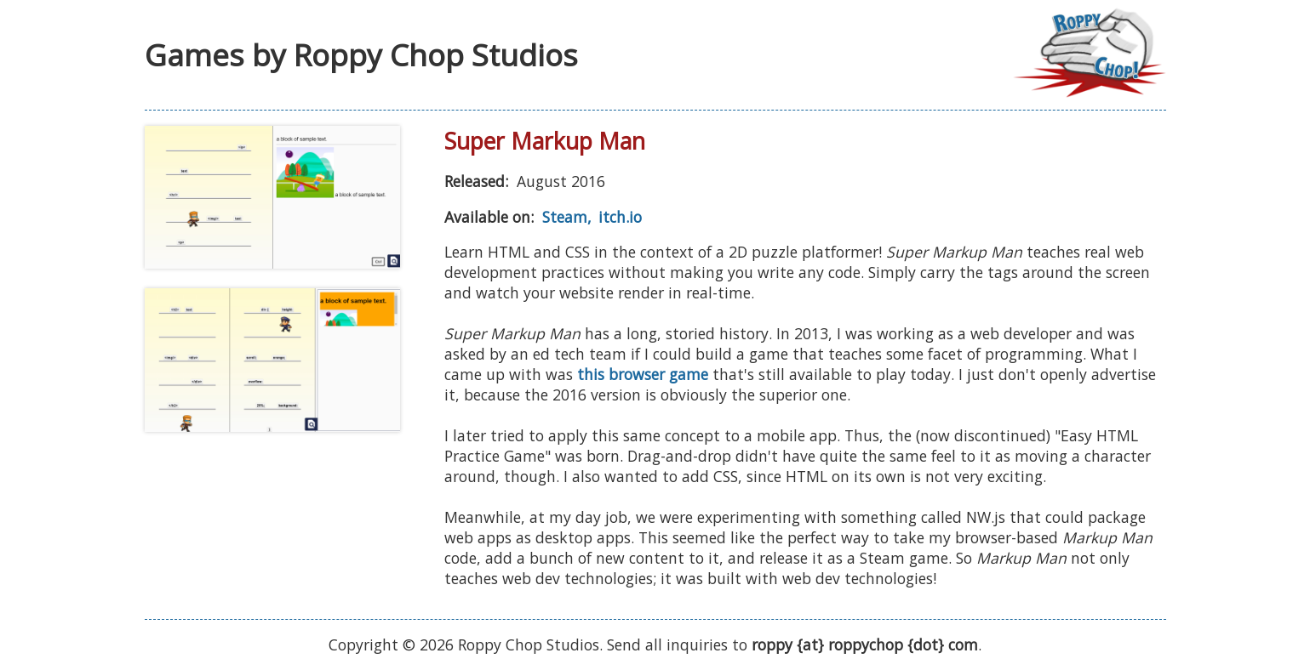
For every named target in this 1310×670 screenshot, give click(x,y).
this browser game (642, 374)
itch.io (620, 217)
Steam (564, 217)
